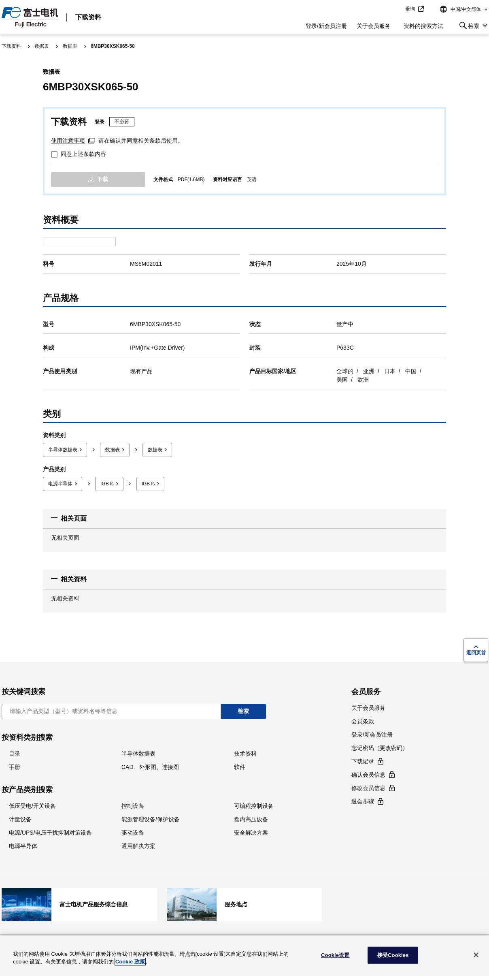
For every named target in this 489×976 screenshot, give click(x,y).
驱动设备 (132, 831)
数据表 (41, 46)
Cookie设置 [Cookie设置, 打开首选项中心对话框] (335, 955)
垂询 (410, 9)
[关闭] (476, 955)
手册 (14, 765)
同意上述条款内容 (83, 154)
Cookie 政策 (130, 962)
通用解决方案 (138, 844)
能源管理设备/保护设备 (150, 818)
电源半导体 (60, 484)
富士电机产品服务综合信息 (79, 904)
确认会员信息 (368, 774)
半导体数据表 (62, 450)
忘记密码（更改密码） (379, 747)
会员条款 (362, 720)
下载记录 (362, 760)
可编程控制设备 (254, 804)
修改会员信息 (368, 787)
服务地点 (244, 904)
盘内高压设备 (251, 818)
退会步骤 (362, 800)
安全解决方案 (251, 831)
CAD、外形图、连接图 (150, 765)
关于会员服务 (374, 26)
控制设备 (132, 804)
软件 (239, 765)
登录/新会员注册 (326, 26)
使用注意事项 (68, 140)
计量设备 (20, 818)
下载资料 (88, 17)
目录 (14, 752)
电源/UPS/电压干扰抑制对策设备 (50, 831)
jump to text (396, 9)
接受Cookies (393, 955)
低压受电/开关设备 (32, 804)
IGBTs (107, 484)
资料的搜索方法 (423, 26)
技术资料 (245, 752)
